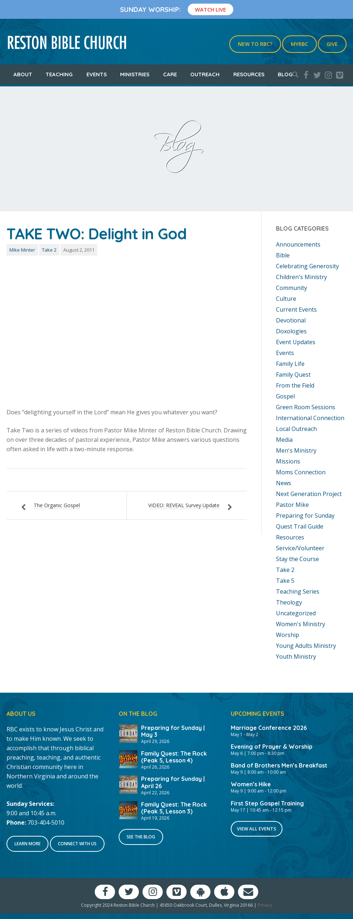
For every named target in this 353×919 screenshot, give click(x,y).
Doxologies (291, 331)
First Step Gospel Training (267, 803)
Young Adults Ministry (306, 646)
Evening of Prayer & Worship (271, 746)
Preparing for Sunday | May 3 (173, 731)
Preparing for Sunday (305, 516)
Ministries (134, 74)
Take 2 (49, 250)
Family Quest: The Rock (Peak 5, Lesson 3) (174, 808)
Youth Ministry (296, 657)
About (22, 74)
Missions (288, 461)
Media (284, 440)
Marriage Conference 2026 (269, 727)
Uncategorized (296, 613)
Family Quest (293, 375)
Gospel (285, 396)
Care (170, 74)
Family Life (290, 364)
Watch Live (210, 9)
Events (96, 74)
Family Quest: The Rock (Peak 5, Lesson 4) (174, 757)
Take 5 (285, 581)
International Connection (310, 418)
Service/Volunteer (300, 548)
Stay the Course (297, 559)
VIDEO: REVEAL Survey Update (184, 505)
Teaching (59, 74)
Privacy (265, 905)
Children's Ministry (301, 277)
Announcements (298, 244)
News (283, 483)
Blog (285, 74)
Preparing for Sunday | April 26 (173, 782)
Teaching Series (297, 591)
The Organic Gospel (57, 505)
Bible (283, 255)
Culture (286, 299)
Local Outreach (296, 429)
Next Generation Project (309, 494)
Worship (287, 635)
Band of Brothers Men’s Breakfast (279, 765)
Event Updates (295, 342)
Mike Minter (22, 250)
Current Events (296, 309)
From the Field (295, 385)
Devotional (291, 320)
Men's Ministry (296, 450)
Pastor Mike (292, 505)
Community (291, 288)
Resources (248, 74)
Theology (289, 602)
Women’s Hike (251, 784)
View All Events (256, 828)
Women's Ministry (300, 624)
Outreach (205, 74)
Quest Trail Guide (299, 526)
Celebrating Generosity (307, 266)
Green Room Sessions (305, 407)
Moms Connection (301, 472)
